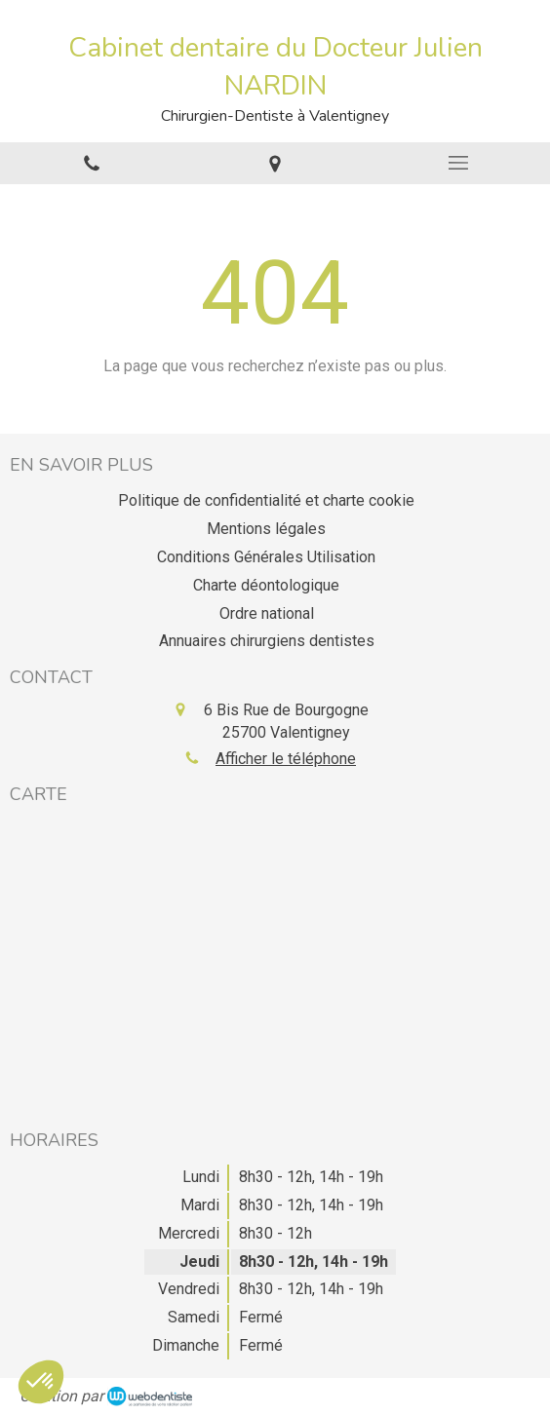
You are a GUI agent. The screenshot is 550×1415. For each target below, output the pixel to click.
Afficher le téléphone (286, 758)
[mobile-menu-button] (458, 162)
